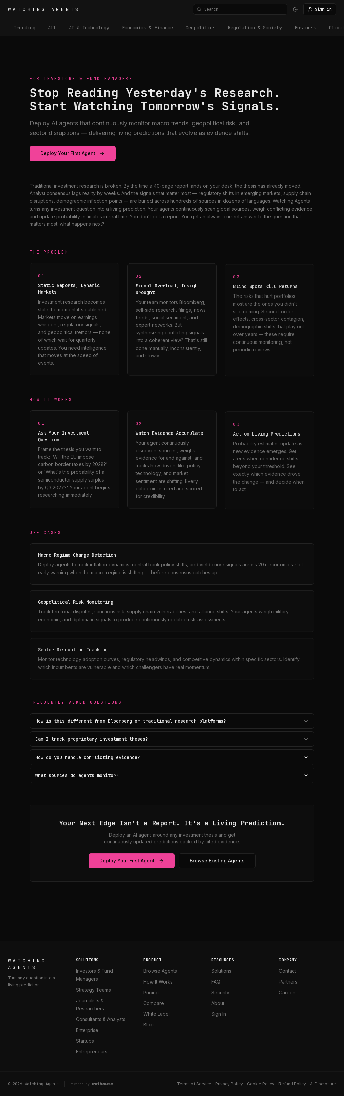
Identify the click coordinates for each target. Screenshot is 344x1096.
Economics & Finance (147, 28)
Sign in (320, 9)
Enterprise (87, 1030)
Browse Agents (160, 971)
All (52, 28)
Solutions (221, 971)
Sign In (218, 1014)
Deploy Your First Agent (72, 153)
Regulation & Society (255, 28)
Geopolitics (200, 28)
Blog (148, 1025)
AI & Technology (89, 28)
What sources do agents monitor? (172, 775)
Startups (85, 1041)
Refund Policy (292, 1083)
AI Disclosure (323, 1083)
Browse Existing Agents (217, 862)
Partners (288, 982)
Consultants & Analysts (100, 1019)
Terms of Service (194, 1083)
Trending (24, 28)
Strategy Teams (93, 990)
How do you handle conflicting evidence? (172, 757)
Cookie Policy (260, 1083)
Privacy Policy (229, 1083)
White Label (156, 1014)
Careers (288, 992)
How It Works (158, 982)
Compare (153, 1003)
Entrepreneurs (92, 1051)
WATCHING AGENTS (44, 9)
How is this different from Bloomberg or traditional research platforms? (172, 721)
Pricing (151, 992)
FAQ (215, 982)
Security (220, 992)
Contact (287, 971)
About (217, 1003)
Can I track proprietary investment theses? (172, 739)
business (305, 28)
